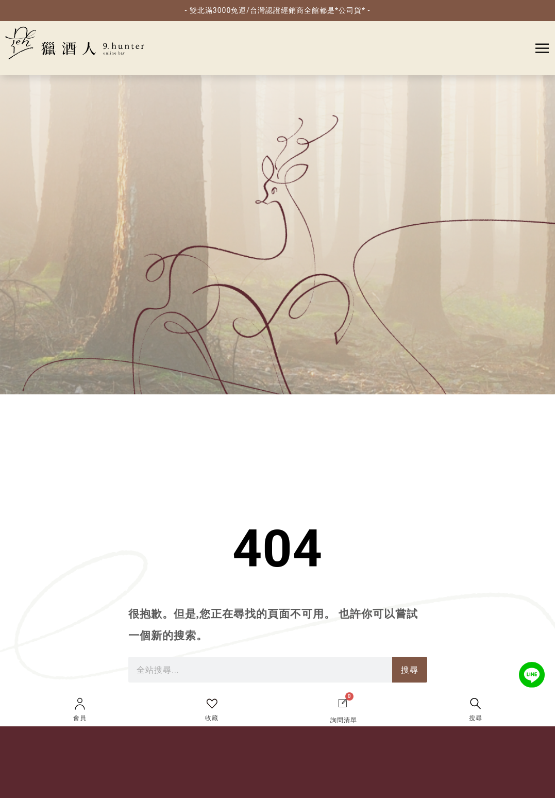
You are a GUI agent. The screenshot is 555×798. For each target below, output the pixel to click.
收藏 (211, 718)
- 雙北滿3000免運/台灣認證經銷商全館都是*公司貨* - (278, 10)
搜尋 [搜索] (409, 672)
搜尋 (475, 718)
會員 (80, 718)
